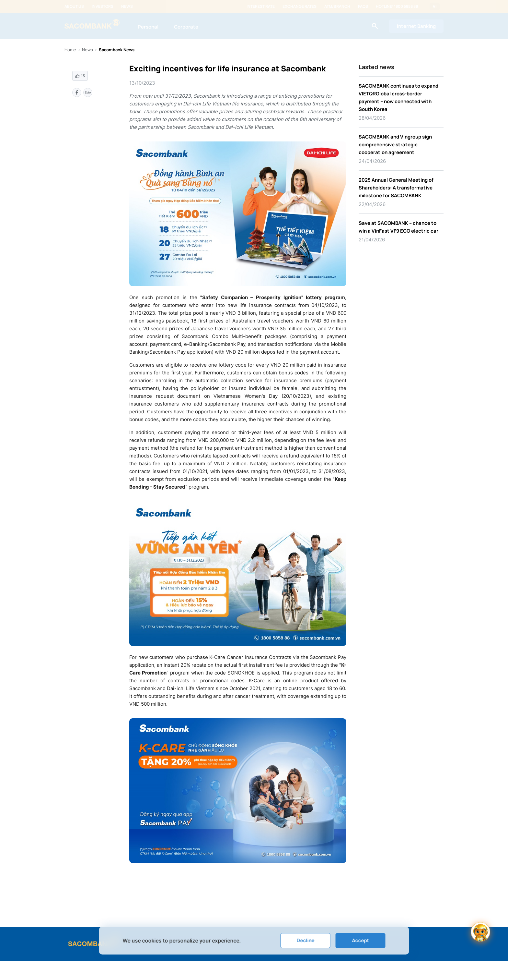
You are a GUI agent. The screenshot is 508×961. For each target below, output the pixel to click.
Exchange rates (300, 6)
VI (434, 6)
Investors (102, 6)
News (127, 6)
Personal (148, 26)
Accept (360, 940)
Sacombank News (116, 50)
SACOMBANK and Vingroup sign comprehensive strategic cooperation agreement (395, 144)
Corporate (186, 26)
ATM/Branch (337, 6)
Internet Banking (416, 26)
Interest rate (261, 6)
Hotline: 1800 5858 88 (397, 6)
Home (70, 50)
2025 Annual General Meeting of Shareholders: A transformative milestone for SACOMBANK (396, 187)
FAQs (363, 6)
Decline (305, 940)
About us (74, 6)
